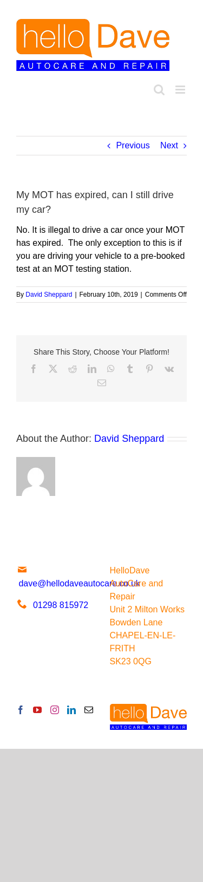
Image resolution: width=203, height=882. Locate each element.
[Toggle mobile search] (159, 89)
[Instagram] (54, 709)
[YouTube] (37, 709)
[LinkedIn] (71, 709)
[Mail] (88, 709)
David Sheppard (48, 294)
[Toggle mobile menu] (181, 89)
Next (169, 145)
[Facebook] (20, 709)
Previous (132, 145)
